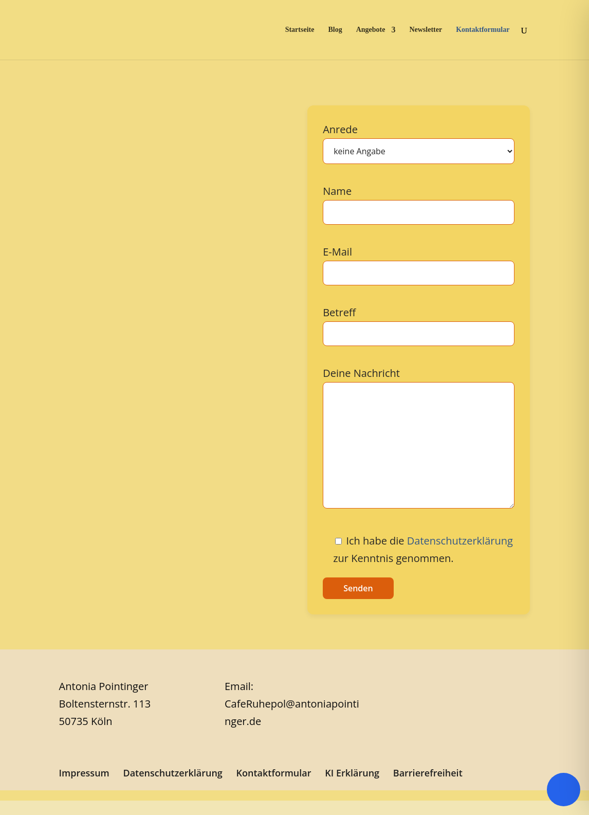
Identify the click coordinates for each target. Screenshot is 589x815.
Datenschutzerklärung (460, 541)
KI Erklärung (352, 773)
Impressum (84, 773)
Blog (335, 29)
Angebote (370, 29)
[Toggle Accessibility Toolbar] (563, 789)
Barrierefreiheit (428, 773)
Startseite (300, 29)
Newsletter (425, 29)
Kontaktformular (482, 29)
